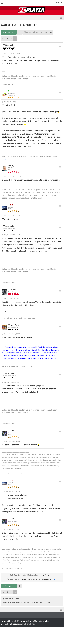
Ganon (11, 431)
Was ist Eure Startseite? (19, 25)
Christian (12, 290)
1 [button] (7, 39)
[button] (3, 38)
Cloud (10, 205)
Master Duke (8, 45)
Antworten (9, 32)
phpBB (15, 621)
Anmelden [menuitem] (58, 3)
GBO (4, 159)
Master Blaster (14, 325)
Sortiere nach (22, 579)
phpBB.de (31, 624)
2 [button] (11, 39)
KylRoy (11, 166)
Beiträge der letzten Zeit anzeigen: (32, 575)
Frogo (10, 91)
